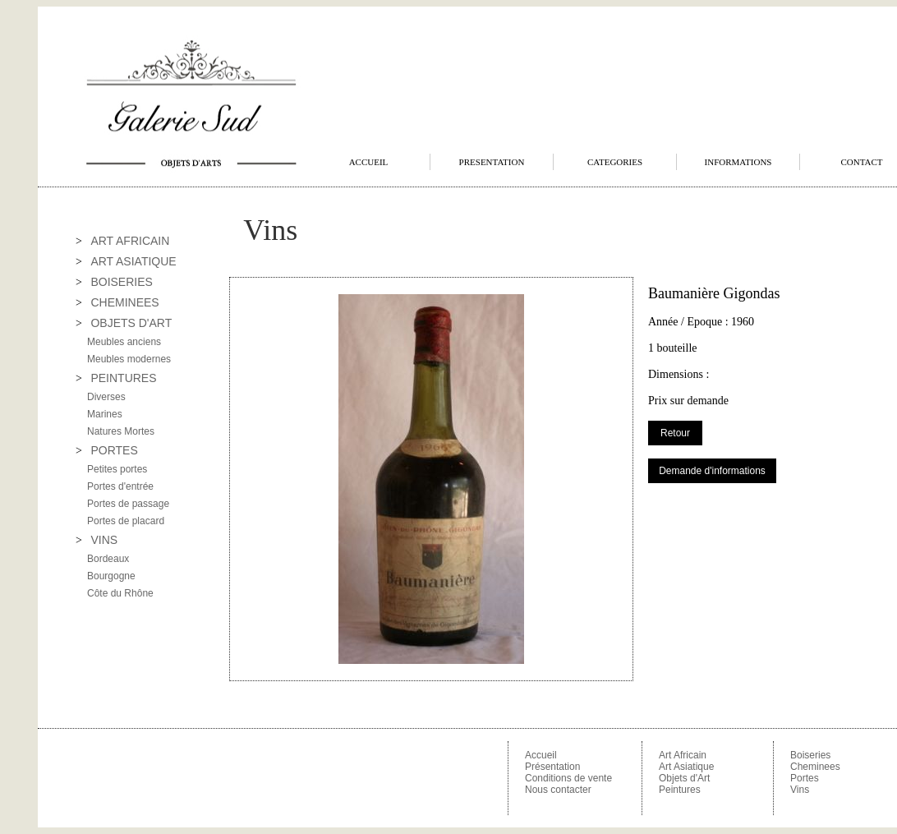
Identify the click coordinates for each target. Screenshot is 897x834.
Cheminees (815, 766)
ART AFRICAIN (129, 240)
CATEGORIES (614, 162)
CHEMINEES (124, 302)
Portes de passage (128, 503)
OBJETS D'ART (131, 322)
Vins (799, 789)
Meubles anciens (124, 342)
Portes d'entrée (120, 486)
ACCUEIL (369, 162)
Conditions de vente (568, 778)
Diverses (106, 397)
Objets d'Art (684, 778)
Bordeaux (108, 558)
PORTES (113, 450)
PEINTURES (123, 378)
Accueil (541, 755)
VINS (103, 539)
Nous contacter (558, 789)
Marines (104, 414)
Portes (804, 778)
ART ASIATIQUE (133, 261)
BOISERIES (121, 281)
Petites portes (117, 469)
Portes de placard (125, 521)
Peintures (680, 789)
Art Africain (682, 755)
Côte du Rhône (120, 593)
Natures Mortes (120, 431)
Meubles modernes (129, 359)
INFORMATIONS (738, 162)
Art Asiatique (686, 766)
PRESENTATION (492, 162)
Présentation (552, 766)
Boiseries (810, 755)
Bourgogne (111, 576)
